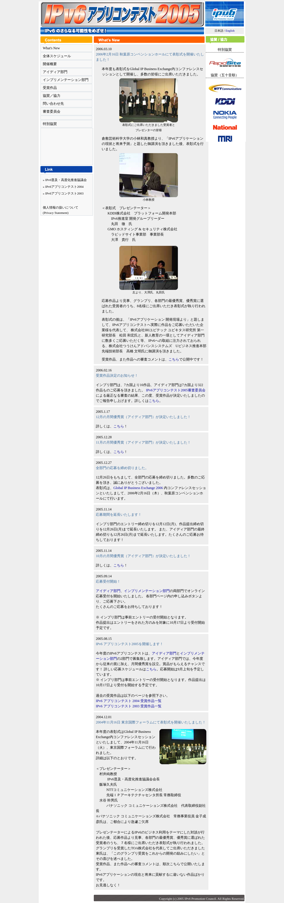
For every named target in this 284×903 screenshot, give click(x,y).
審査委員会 (51, 111)
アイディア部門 (55, 72)
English (230, 30)
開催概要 (50, 64)
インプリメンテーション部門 (66, 80)
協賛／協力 (51, 96)
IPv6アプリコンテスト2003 (64, 193)
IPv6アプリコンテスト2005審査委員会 (175, 390)
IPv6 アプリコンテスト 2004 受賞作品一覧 (128, 701)
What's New (51, 48)
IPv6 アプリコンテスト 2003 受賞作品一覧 (128, 706)
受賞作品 (50, 88)
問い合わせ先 (53, 104)
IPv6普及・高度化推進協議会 (66, 180)
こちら (174, 359)
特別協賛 (50, 124)
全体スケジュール (57, 56)
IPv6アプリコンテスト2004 (64, 186)
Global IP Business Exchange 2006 (138, 488)
